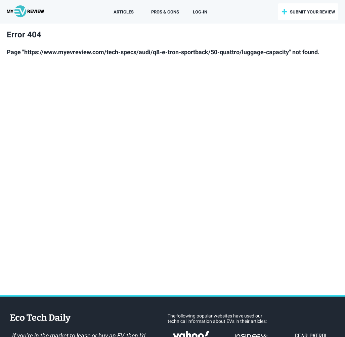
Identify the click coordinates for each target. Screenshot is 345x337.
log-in (200, 11)
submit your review (312, 11)
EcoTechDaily (40, 319)
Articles (124, 11)
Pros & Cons (165, 11)
